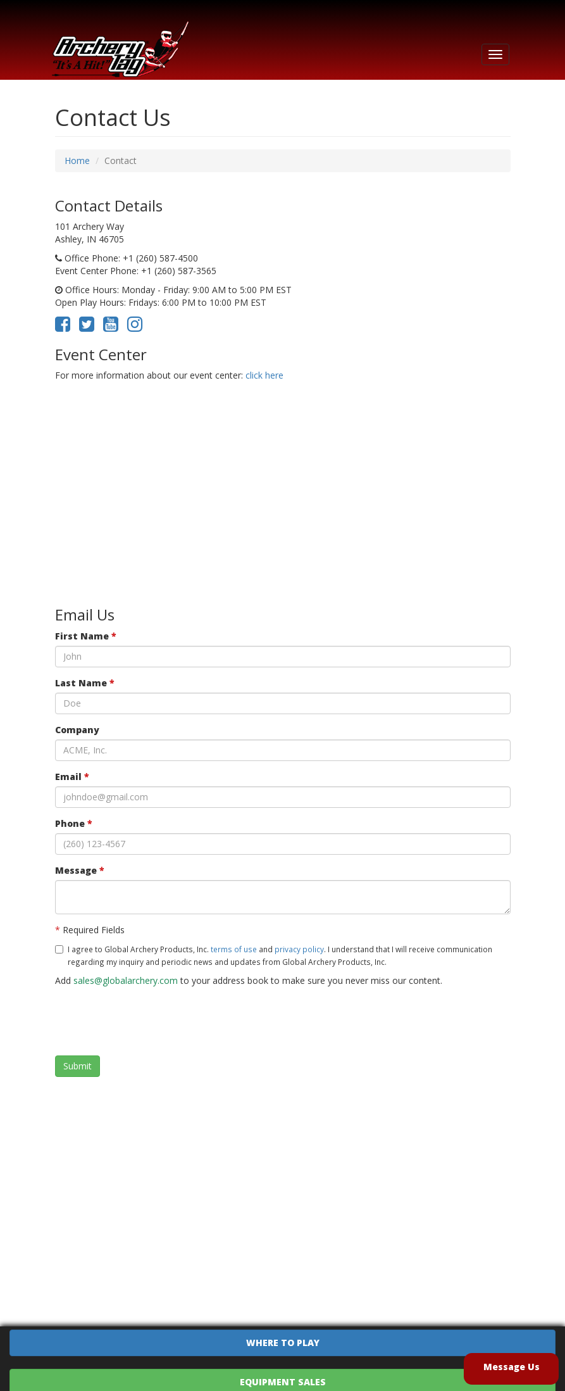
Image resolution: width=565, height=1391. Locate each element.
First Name (85, 636)
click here (264, 375)
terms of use (234, 949)
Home (77, 160)
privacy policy (299, 949)
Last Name (85, 683)
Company (77, 730)
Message (79, 870)
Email (72, 777)
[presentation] (151, 1021)
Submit (77, 1066)
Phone (73, 823)
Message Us (511, 1367)
